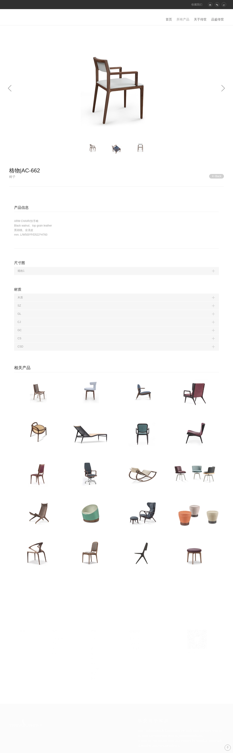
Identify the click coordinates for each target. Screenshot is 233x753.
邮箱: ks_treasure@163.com (185, 736)
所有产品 (183, 19)
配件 (93, 678)
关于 (55, 631)
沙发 (93, 638)
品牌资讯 (134, 643)
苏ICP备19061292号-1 (166, 746)
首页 (169, 19)
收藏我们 (196, 4)
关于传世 (200, 19)
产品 (93, 631)
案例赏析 (134, 638)
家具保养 (134, 648)
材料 (55, 653)
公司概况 (57, 638)
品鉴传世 (217, 19)
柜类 (93, 663)
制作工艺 (57, 648)
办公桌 (95, 668)
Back (216, 176)
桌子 (93, 648)
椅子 (93, 653)
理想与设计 (59, 643)
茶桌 (93, 673)
